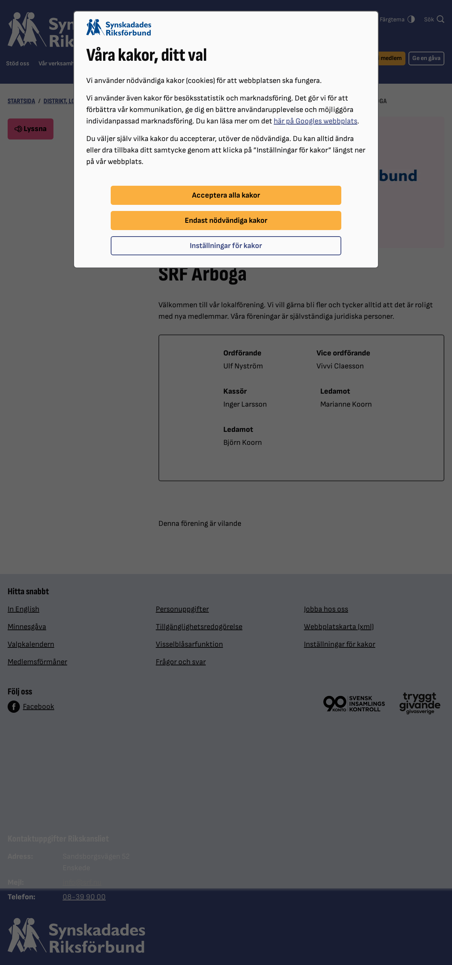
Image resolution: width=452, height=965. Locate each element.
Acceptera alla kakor (226, 195)
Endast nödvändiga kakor (226, 220)
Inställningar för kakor (226, 245)
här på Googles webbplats (315, 121)
